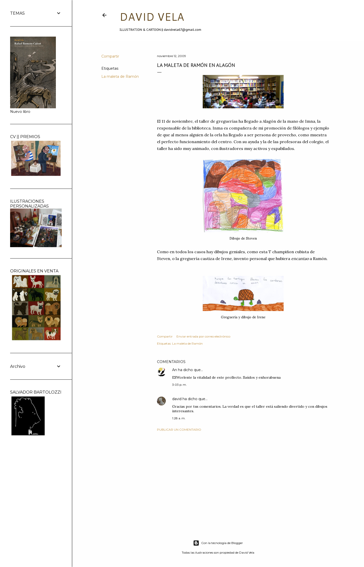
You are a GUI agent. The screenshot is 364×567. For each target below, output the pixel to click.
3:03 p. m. (179, 384)
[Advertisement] (243, 479)
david (176, 399)
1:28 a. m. (179, 418)
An (174, 370)
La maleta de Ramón (120, 76)
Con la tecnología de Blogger (218, 543)
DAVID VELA (152, 16)
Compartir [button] (110, 56)
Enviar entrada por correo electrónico (203, 336)
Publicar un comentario (179, 429)
